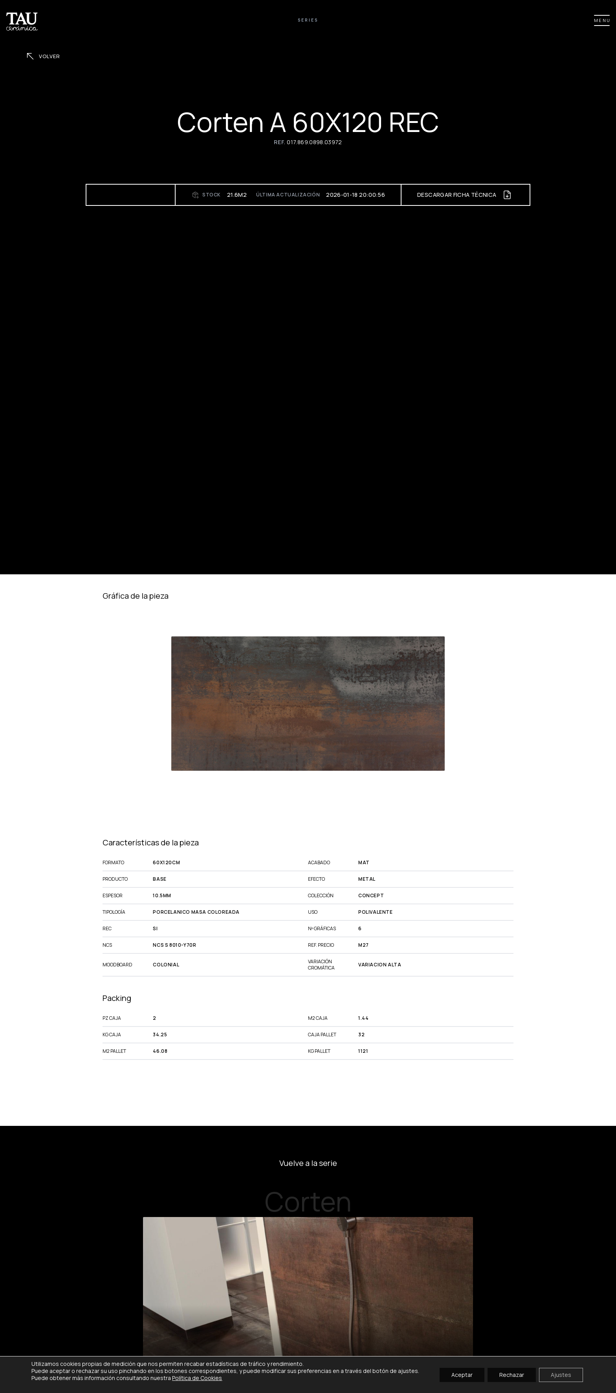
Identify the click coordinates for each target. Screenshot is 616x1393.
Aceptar (462, 1374)
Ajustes (561, 1374)
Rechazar (511, 1374)
